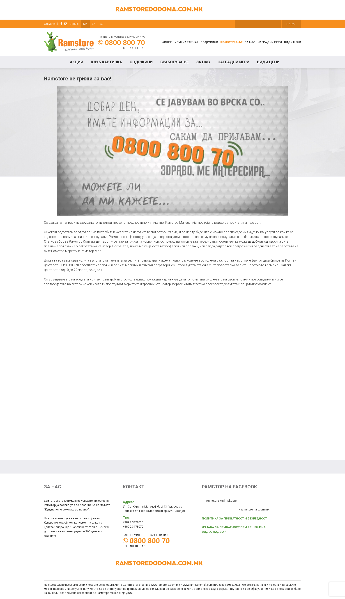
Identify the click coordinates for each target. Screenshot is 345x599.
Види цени (292, 42)
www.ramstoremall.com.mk (200, 584)
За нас (250, 42)
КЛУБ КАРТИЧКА (186, 42)
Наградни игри (270, 42)
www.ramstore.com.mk (165, 584)
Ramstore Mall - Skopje (221, 500)
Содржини (209, 42)
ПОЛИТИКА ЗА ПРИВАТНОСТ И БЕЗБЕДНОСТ (234, 518)
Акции (167, 42)
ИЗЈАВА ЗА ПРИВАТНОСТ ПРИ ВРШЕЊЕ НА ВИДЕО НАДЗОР (234, 529)
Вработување (231, 42)
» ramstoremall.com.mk (254, 509)
